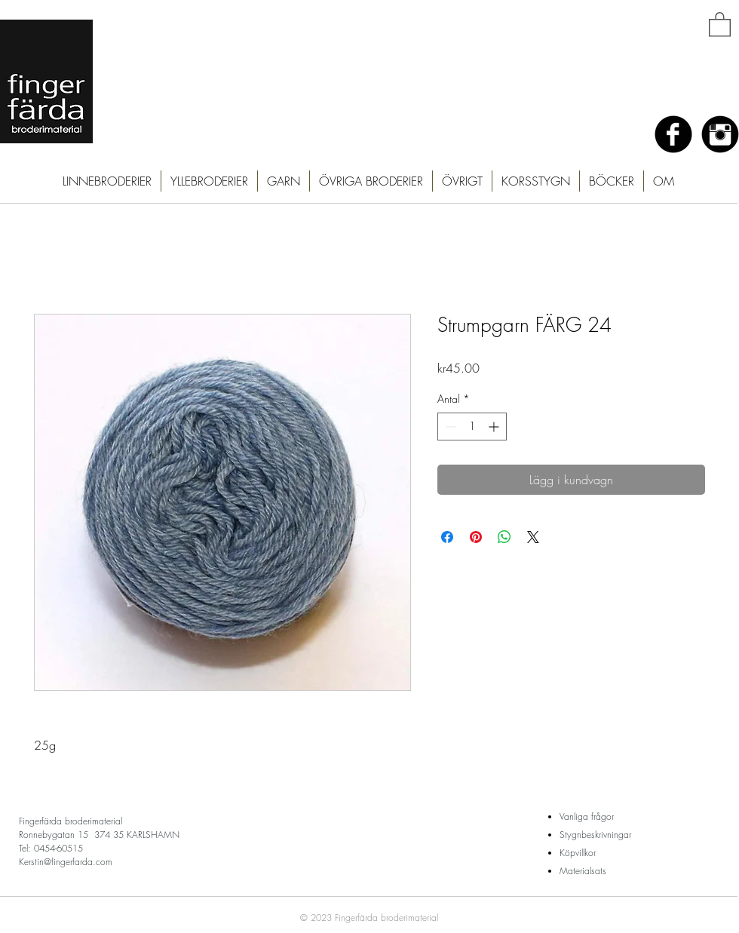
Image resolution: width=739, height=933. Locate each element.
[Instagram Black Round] (720, 134)
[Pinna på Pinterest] (476, 537)
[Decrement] (449, 426)
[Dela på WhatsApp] (504, 537)
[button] (720, 24)
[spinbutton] (472, 426)
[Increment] (495, 426)
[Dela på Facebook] (447, 537)
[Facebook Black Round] (673, 134)
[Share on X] (533, 537)
